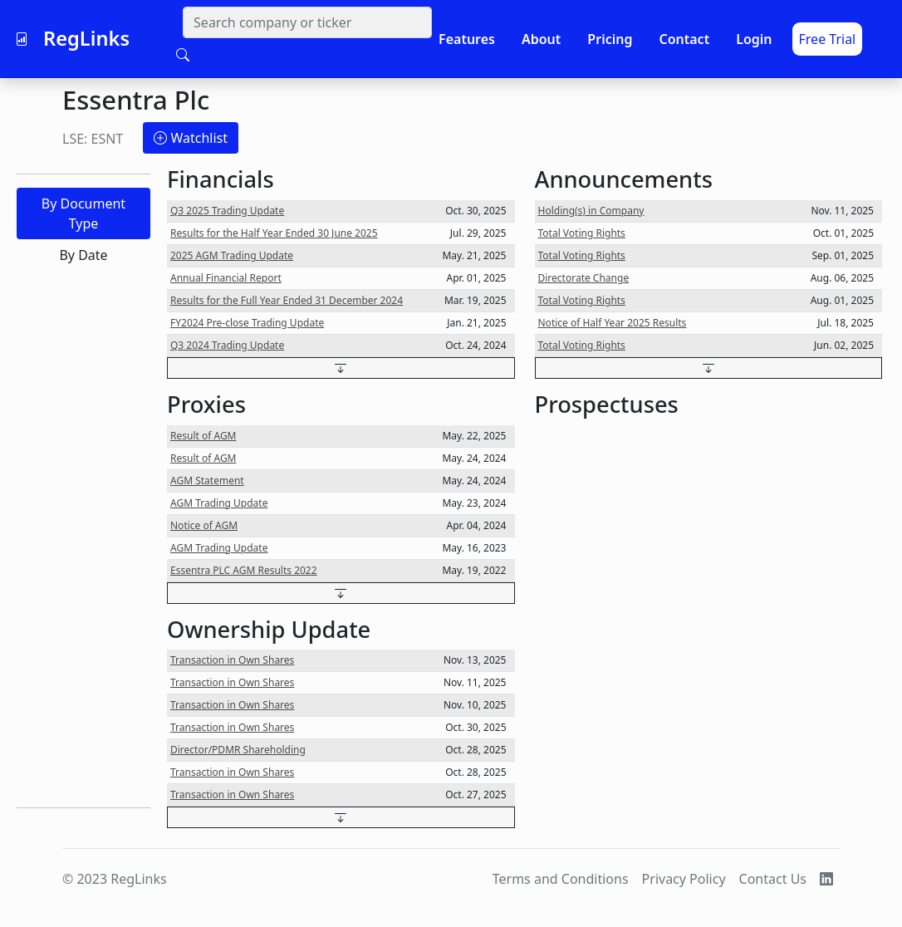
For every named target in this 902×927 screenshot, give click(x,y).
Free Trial (827, 39)
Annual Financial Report (226, 278)
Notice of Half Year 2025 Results (612, 323)
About (541, 39)
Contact (684, 39)
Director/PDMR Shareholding (238, 750)
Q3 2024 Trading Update (227, 345)
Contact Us (772, 879)
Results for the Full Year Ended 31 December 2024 (286, 300)
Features (467, 39)
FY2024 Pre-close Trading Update (247, 323)
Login (754, 39)
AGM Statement (207, 480)
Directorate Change (584, 278)
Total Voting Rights (581, 233)
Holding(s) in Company (591, 211)
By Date (83, 255)
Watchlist (191, 138)
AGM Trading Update (218, 503)
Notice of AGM (204, 525)
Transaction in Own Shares (232, 660)
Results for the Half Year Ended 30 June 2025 (274, 233)
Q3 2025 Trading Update (227, 211)
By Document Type (83, 213)
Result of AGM (203, 436)
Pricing (609, 39)
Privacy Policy (684, 879)
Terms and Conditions (561, 879)
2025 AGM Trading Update (231, 255)
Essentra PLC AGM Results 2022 (243, 570)
